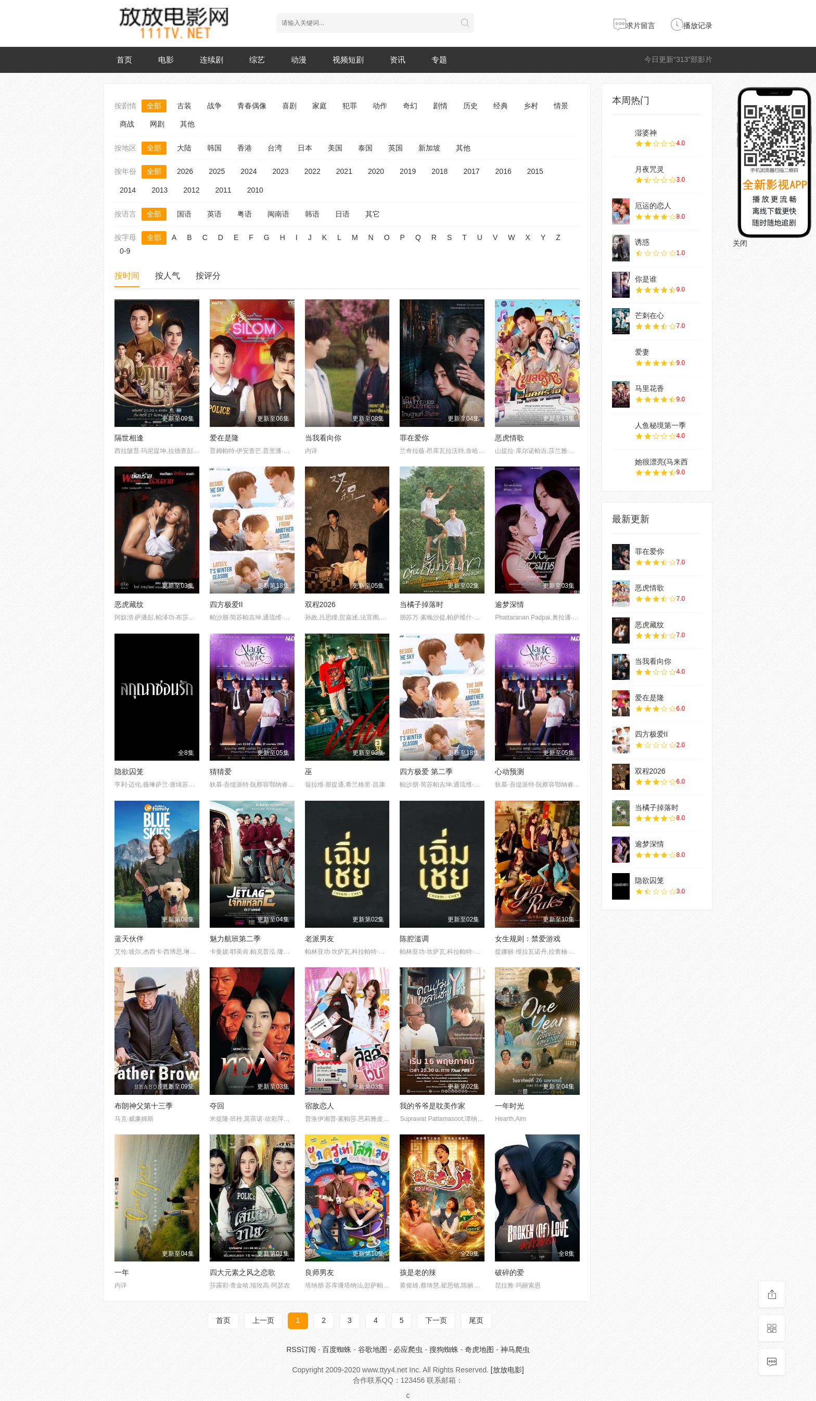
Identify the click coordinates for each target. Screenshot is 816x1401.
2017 (471, 171)
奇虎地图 (479, 1349)
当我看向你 (323, 438)
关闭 (740, 243)
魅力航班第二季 (235, 939)
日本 (305, 148)
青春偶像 (251, 106)
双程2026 (320, 604)
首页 (124, 59)
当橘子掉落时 (421, 604)
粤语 (244, 214)
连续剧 (211, 59)
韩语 (312, 214)
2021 (344, 171)
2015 (535, 171)
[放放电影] (507, 1370)
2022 (312, 171)
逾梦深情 (509, 604)
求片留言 (634, 25)
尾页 (476, 1320)
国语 (184, 214)
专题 (439, 59)
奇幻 (410, 106)
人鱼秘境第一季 (660, 425)
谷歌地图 (372, 1349)
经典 (500, 106)
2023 (280, 171)
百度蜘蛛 (336, 1349)
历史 (470, 106)
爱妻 (642, 352)
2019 (408, 171)
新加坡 (429, 148)
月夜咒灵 (649, 169)
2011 (223, 190)
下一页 (436, 1320)
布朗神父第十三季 (143, 1106)
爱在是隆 (224, 438)
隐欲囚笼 (129, 771)
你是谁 (646, 279)
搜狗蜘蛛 (443, 1349)
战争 (214, 106)
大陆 (184, 148)
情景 (561, 106)
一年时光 (509, 1106)
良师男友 (319, 1272)
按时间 (126, 275)
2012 (191, 190)
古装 (184, 106)
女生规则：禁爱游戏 (527, 939)
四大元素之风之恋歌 (242, 1272)
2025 (217, 171)
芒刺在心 (649, 315)
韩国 (214, 148)
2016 (503, 171)
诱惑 (642, 242)
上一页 (263, 1320)
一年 (121, 1272)
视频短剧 (348, 59)
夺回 (217, 1106)
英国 (395, 148)
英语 (214, 214)
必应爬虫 (408, 1349)
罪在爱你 (414, 438)
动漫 (299, 59)
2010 (255, 190)
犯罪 (349, 106)
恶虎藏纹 (129, 604)
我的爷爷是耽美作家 (432, 1106)
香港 (244, 148)
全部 (154, 106)
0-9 (125, 251)
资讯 (397, 59)
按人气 (167, 275)
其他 (187, 124)
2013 (159, 190)
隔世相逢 (129, 438)
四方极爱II (226, 604)
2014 (128, 190)
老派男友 (319, 939)
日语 (342, 214)
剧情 (440, 106)
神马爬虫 (515, 1349)
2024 (248, 171)
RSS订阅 (301, 1349)
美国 (335, 148)
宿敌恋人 (319, 1106)
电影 (166, 59)
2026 (185, 171)
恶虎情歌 (509, 438)
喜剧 (289, 106)
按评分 (208, 275)
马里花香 (649, 388)
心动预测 (509, 771)
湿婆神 (646, 133)
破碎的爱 (509, 1272)
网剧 (157, 124)
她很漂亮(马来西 (661, 462)
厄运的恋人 (653, 205)
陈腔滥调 (414, 939)
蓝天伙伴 (129, 939)
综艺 (257, 59)
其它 (372, 214)
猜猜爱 (221, 771)
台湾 (274, 148)
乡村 (531, 106)
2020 (376, 171)
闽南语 (278, 214)
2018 (439, 171)
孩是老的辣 (418, 1272)
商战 (127, 124)
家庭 (319, 106)
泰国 (365, 148)
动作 (380, 106)
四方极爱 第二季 (426, 771)
